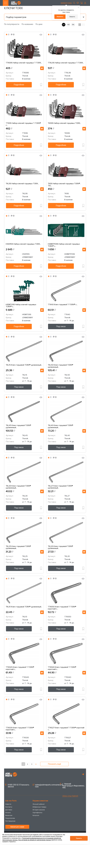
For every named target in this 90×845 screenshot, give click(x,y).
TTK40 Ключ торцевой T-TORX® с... (63, 305)
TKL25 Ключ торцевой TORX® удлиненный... (18, 547)
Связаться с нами (17, 827)
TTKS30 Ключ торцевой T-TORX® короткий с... (20, 729)
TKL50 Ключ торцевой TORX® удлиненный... (60, 366)
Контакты (8, 807)
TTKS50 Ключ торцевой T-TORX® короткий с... (62, 608)
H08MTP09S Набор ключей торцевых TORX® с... (64, 245)
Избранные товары (39, 807)
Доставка (8, 810)
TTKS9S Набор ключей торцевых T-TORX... (24, 63)
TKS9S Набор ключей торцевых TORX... (64, 123)
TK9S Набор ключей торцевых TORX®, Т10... (64, 185)
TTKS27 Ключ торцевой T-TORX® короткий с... (66, 729)
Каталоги (36, 815)
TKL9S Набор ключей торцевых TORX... (22, 184)
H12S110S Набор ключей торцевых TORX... (23, 244)
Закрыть (72, 16)
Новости (8, 804)
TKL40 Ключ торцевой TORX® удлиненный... (60, 426)
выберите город (66, 3)
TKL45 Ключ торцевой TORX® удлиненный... (18, 426)
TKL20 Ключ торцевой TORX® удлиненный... (60, 547)
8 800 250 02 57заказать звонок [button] (17, 786)
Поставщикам (10, 821)
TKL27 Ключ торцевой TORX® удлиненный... (60, 487)
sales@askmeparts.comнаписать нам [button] (48, 786)
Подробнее (19, 84)
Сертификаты (37, 812)
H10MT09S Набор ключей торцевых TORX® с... (21, 306)
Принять (79, 838)
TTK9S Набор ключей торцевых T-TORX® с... (23, 124)
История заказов (39, 810)
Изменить (60, 16)
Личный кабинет (39, 804)
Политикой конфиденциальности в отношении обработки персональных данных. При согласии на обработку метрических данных (31, 839)
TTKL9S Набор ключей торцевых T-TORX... (66, 63)
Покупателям (10, 818)
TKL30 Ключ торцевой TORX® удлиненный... (18, 487)
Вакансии (8, 815)
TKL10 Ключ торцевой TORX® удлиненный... (24, 607)
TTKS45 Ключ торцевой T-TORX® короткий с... (20, 668)
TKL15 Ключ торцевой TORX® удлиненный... (24, 365)
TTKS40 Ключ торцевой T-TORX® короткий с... (62, 668)
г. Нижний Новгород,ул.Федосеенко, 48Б (72, 786)
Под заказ (61, 326)
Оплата (8, 812)
